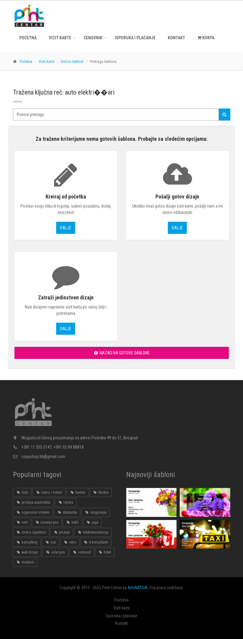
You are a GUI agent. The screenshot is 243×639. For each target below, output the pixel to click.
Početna (28, 37)
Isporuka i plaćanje (135, 37)
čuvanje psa (46, 522)
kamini (77, 492)
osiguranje (95, 512)
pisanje (61, 532)
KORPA (205, 37)
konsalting (26, 542)
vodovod (81, 552)
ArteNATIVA (138, 587)
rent (21, 522)
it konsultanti (96, 542)
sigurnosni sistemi (33, 512)
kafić (72, 522)
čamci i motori (49, 492)
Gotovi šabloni (72, 61)
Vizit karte (60, 37)
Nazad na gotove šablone (121, 352)
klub (22, 492)
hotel (104, 552)
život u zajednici (31, 532)
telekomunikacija (92, 532)
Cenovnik (93, 37)
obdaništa (67, 512)
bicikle (100, 492)
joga (92, 522)
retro (69, 542)
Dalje (65, 227)
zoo (50, 542)
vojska (65, 502)
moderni (25, 562)
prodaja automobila (33, 502)
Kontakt (176, 37)
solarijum (55, 552)
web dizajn (27, 552)
